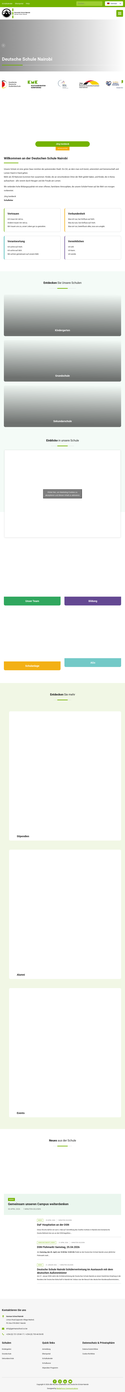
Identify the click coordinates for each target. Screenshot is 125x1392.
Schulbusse (46, 1363)
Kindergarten (6, 1349)
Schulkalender (7, 4)
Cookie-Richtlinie (88, 1354)
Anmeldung (46, 1349)
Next (122, 45)
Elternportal (19, 4)
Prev (3, 45)
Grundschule (6, 1354)
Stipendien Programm (50, 1368)
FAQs (28, 4)
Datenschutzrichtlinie (90, 1349)
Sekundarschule (8, 1358)
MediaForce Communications (67, 1388)
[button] (119, 13)
